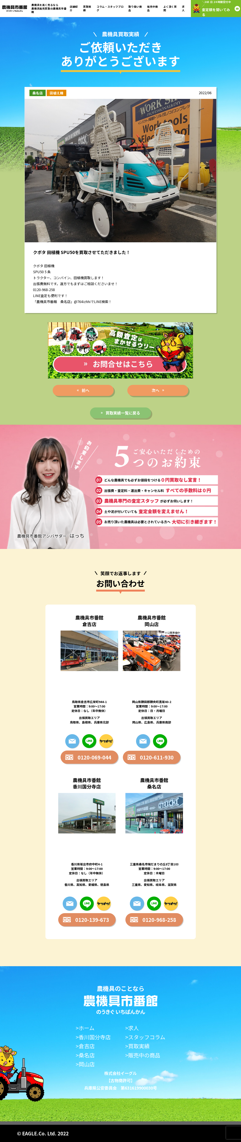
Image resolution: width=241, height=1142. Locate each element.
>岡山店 (85, 1064)
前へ (85, 390)
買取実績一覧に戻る (123, 413)
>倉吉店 (85, 1046)
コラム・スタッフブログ (110, 8)
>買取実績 (137, 1046)
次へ (155, 390)
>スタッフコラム (145, 1037)
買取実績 (87, 8)
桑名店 (37, 92)
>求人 (132, 1028)
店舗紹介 (74, 8)
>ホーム (85, 1028)
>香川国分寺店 (93, 1037)
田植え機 (56, 92)
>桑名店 (85, 1055)
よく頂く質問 (170, 8)
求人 (183, 8)
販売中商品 (152, 8)
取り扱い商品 (135, 8)
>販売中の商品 (142, 1055)
